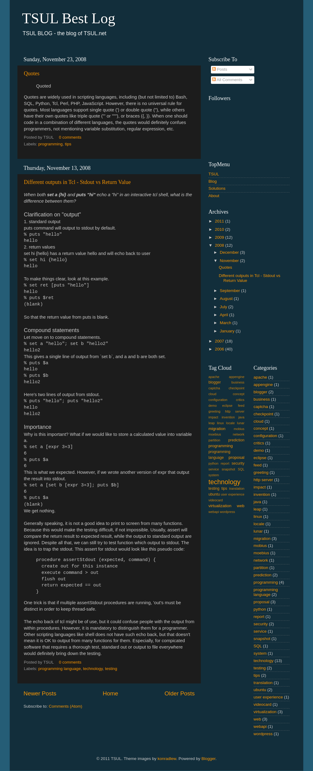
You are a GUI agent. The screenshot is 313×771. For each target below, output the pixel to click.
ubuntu (214, 494)
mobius (239, 429)
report (225, 463)
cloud (212, 394)
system (213, 475)
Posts (219, 69)
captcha (214, 388)
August (227, 298)
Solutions (217, 188)
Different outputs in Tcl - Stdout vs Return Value (77, 182)
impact (213, 417)
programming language (59, 668)
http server (234, 411)
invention (228, 417)
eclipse (227, 405)
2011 (220, 221)
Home (110, 693)
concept (239, 394)
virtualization (219, 505)
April (224, 315)
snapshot (228, 469)
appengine (236, 377)
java (241, 417)
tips (68, 144)
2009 (220, 237)
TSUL (213, 174)
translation (237, 488)
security (238, 463)
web (241, 505)
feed (241, 405)
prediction (236, 440)
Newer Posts (40, 693)
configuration (217, 400)
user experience (233, 494)
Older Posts (179, 693)
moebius (214, 434)
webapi (213, 512)
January (228, 331)
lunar (241, 423)
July (224, 307)
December (230, 252)
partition (214, 440)
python (213, 463)
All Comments (227, 79)
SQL (241, 469)
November (230, 260)
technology (93, 668)
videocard (215, 500)
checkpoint (237, 388)
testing (111, 668)
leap (211, 423)
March (226, 322)
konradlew (167, 758)
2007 (220, 341)
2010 (220, 229)
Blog (212, 181)
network (239, 434)
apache (213, 377)
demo (212, 405)
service (213, 469)
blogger (214, 382)
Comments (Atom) (66, 706)
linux (220, 423)
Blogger (208, 758)
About (213, 195)
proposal (237, 457)
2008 (220, 245)
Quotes (31, 73)
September (230, 290)
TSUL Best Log (68, 18)
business (238, 382)
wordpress (227, 512)
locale (230, 423)
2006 (220, 349)
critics (240, 400)
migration (217, 428)
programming (50, 144)
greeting (214, 411)
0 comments (70, 137)
